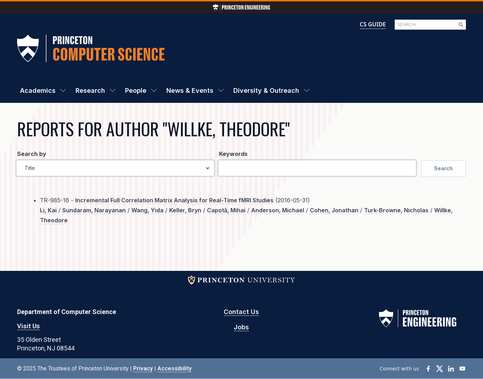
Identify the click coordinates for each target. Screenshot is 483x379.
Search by (31, 153)
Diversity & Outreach (266, 90)
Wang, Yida (147, 210)
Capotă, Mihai (226, 210)
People (135, 90)
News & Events (189, 90)
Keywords (233, 153)
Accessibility (174, 368)
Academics (38, 90)
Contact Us (241, 311)
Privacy (143, 368)
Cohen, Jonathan (334, 210)
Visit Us (28, 326)
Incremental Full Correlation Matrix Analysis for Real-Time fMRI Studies (174, 200)
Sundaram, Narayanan (94, 210)
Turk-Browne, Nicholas (396, 210)
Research (90, 90)
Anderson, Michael (277, 210)
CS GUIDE (373, 24)
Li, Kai (48, 210)
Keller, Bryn (185, 210)
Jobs (241, 327)
